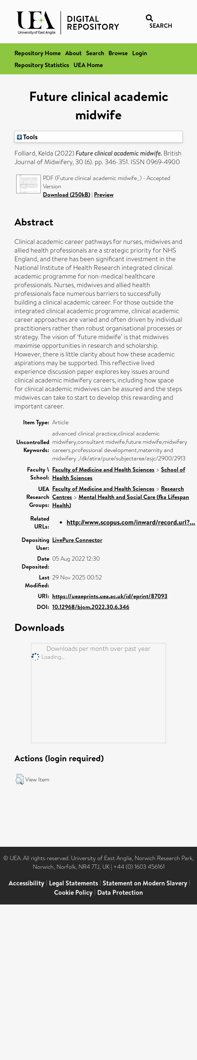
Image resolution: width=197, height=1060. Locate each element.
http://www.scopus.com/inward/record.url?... (131, 522)
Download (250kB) (66, 194)
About (73, 53)
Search (95, 53)
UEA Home (88, 65)
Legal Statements (73, 883)
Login (139, 53)
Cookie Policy (73, 892)
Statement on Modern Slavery (145, 883)
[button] (19, 779)
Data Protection (120, 892)
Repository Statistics (41, 65)
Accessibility (26, 883)
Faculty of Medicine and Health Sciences (103, 469)
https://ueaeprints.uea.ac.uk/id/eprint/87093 (109, 596)
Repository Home (37, 53)
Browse (118, 53)
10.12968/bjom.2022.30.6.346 (90, 607)
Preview (103, 194)
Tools (27, 136)
